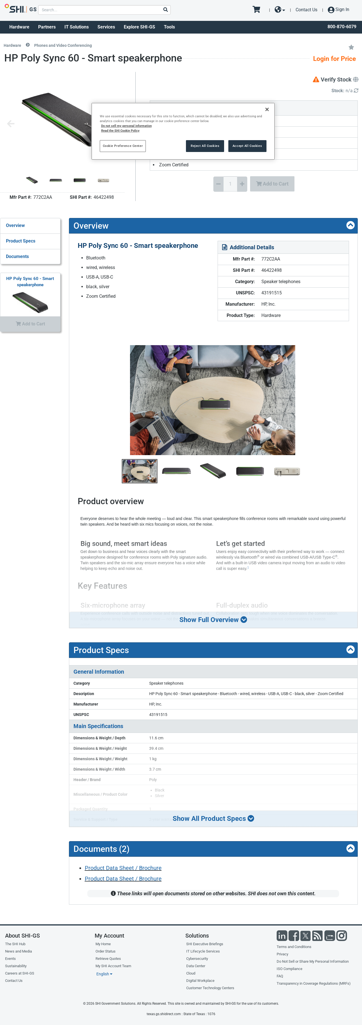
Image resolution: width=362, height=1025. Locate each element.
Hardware (19, 27)
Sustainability (16, 966)
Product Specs (20, 241)
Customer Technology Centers (210, 988)
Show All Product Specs (213, 818)
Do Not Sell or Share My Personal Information (313, 961)
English (104, 974)
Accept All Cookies (247, 146)
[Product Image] (32, 180)
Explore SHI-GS (139, 27)
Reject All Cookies (205, 146)
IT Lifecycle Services (203, 951)
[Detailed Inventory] (345, 91)
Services (106, 27)
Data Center (195, 966)
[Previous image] (10, 124)
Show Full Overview (213, 620)
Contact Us (306, 9)
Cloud (190, 973)
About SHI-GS (22, 935)
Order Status (106, 951)
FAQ (280, 976)
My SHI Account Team (113, 966)
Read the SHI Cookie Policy (120, 131)
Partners (47, 27)
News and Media (18, 951)
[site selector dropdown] (280, 10)
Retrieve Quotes (108, 958)
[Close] (267, 109)
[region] (183, 131)
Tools (169, 27)
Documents (17, 256)
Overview (15, 225)
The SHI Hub (15, 944)
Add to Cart (272, 184)
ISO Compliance (289, 969)
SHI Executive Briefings (204, 944)
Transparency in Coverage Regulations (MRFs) (314, 983)
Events (10, 958)
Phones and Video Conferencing (63, 45)
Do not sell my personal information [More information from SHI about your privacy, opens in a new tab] (126, 126)
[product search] (104, 10)
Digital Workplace (200, 980)
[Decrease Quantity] (218, 184)
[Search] (165, 10)
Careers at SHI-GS (19, 973)
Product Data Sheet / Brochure (123, 868)
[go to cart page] (258, 10)
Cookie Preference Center (123, 146)
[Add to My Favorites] (351, 47)
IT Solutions (76, 27)
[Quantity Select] (230, 183)
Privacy (282, 954)
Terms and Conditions (294, 947)
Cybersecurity (197, 958)
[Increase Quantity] (242, 184)
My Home (103, 944)
